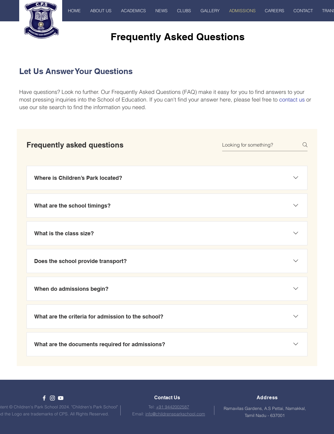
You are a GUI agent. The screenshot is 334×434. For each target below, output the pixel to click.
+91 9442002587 (172, 407)
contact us (292, 99)
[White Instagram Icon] (52, 398)
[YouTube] (60, 398)
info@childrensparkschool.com (175, 414)
